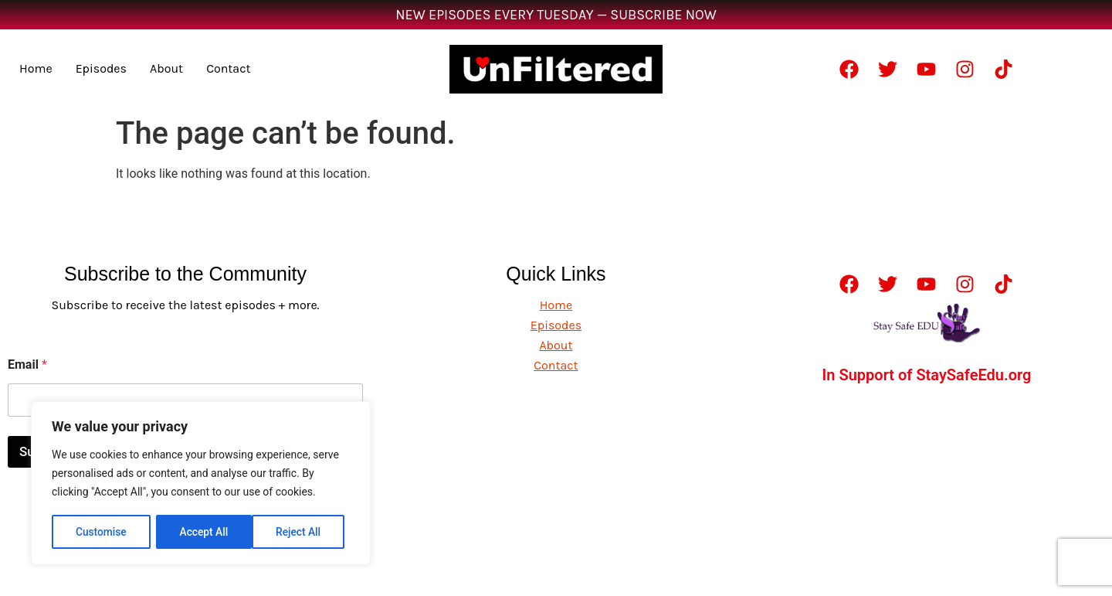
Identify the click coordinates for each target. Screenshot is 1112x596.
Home (36, 68)
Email (27, 364)
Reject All (202, 532)
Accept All (302, 532)
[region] (201, 484)
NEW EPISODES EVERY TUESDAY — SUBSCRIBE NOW (555, 14)
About (166, 68)
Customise (101, 532)
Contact (228, 68)
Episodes (101, 68)
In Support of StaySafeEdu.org (927, 375)
